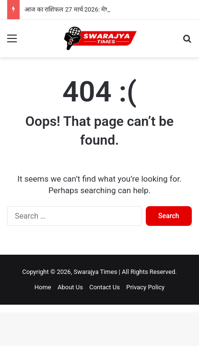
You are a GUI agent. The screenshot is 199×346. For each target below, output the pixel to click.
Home (43, 287)
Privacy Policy (145, 287)
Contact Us (104, 287)
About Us (70, 287)
